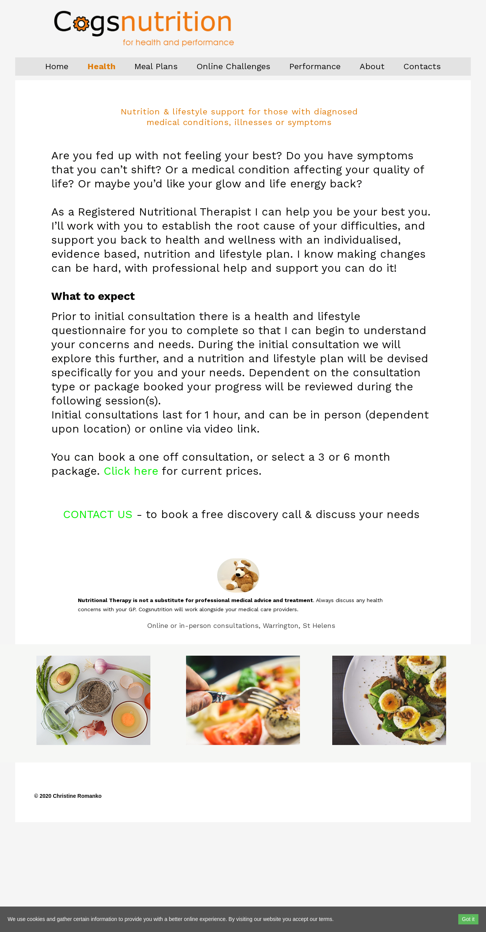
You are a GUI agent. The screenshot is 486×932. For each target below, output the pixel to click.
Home (56, 66)
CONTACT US (98, 514)
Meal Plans (156, 66)
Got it (468, 919)
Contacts (422, 66)
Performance (315, 66)
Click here (131, 470)
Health (101, 66)
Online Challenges (233, 66)
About (372, 66)
